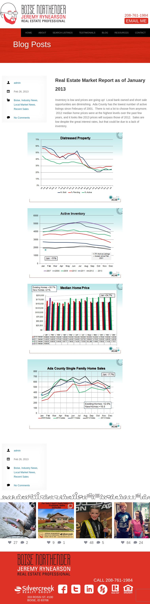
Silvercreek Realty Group (34, 589)
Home (28, 32)
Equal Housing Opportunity (128, 589)
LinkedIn (89, 589)
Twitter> (76, 589)
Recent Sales (21, 109)
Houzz (102, 590)
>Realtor (115, 589)
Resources (122, 32)
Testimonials (87, 32)
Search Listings (63, 32)
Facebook (62, 589)
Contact (140, 32)
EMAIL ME (136, 20)
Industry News (29, 100)
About (42, 32)
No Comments (22, 117)
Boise (17, 100)
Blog (105, 32)
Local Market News (24, 104)
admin (17, 83)
